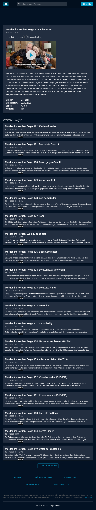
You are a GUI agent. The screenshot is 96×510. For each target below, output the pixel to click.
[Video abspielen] (31, 55)
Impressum (70, 477)
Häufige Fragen (43, 477)
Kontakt (18, 477)
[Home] (6, 4)
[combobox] (44, 4)
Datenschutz (33, 484)
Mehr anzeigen (48, 466)
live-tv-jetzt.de (61, 484)
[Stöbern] (87, 4)
